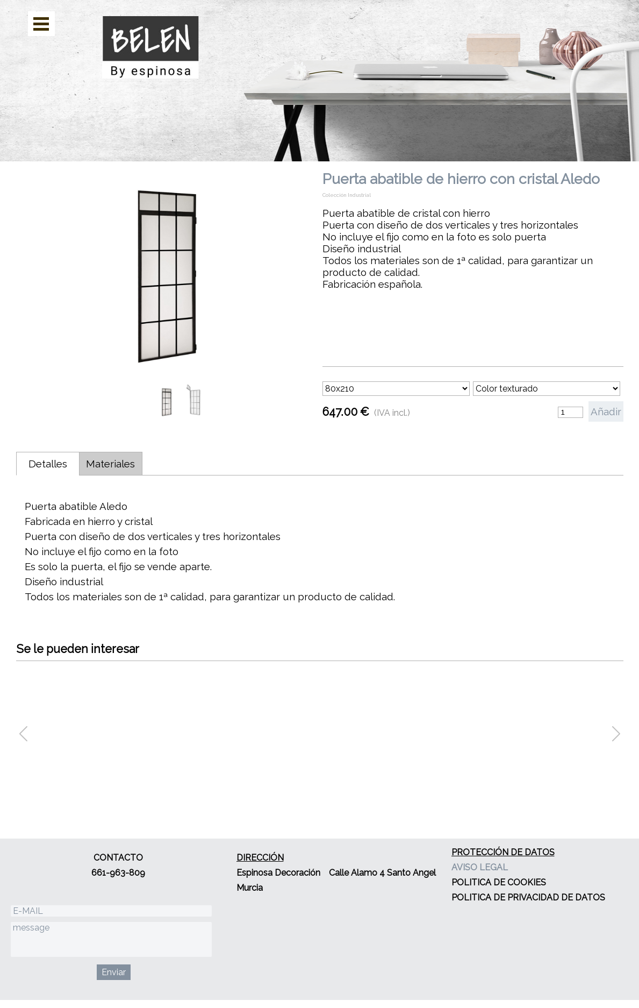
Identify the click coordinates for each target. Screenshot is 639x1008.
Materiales (110, 464)
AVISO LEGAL (479, 867)
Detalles (47, 464)
